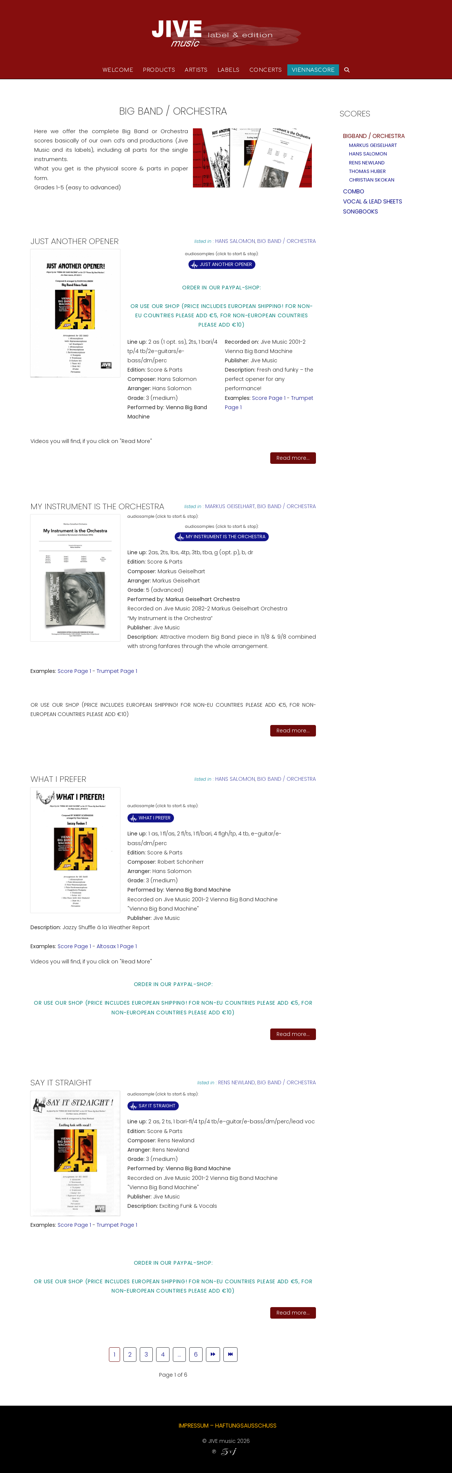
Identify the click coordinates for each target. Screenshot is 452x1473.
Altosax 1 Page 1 (117, 946)
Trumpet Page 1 (117, 671)
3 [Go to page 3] (146, 1354)
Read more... (293, 458)
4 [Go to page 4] (163, 1354)
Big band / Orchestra (286, 241)
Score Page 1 (268, 398)
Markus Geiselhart (230, 506)
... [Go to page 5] (179, 1354)
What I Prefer (155, 818)
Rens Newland (236, 1082)
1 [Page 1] (114, 1354)
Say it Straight (157, 1106)
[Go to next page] (213, 1354)
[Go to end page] (230, 1354)
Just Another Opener (226, 264)
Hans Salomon (235, 241)
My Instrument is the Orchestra (225, 536)
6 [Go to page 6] (196, 1354)
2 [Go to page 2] (130, 1354)
